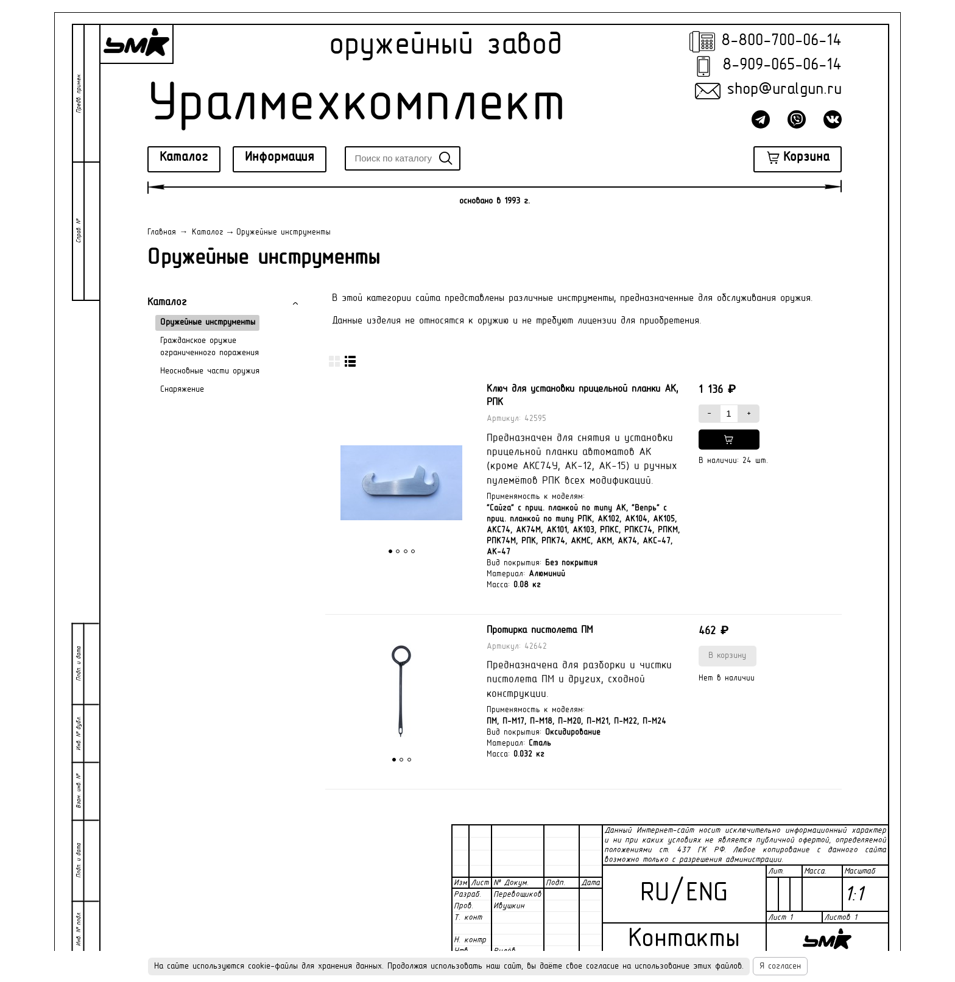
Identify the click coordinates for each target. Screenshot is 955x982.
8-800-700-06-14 (781, 41)
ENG (707, 894)
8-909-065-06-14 (782, 65)
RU (654, 894)
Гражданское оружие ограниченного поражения (209, 347)
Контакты (684, 940)
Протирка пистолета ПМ (540, 630)
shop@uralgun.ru (784, 89)
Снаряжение (182, 390)
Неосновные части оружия (209, 371)
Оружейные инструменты (207, 323)
